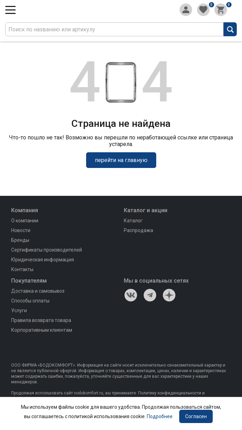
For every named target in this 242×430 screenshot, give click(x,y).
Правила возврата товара (41, 320)
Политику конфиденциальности (169, 393)
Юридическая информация (42, 259)
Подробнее (160, 416)
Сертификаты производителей (46, 250)
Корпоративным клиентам (41, 330)
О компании (24, 220)
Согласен (196, 416)
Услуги (19, 310)
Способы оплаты (30, 301)
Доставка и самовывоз (38, 291)
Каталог (133, 220)
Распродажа (138, 230)
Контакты (22, 269)
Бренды (20, 240)
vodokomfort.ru (88, 393)
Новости (20, 230)
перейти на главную (121, 160)
